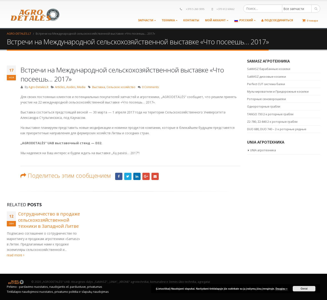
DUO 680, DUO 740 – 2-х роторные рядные (276, 129)
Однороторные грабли (263, 106)
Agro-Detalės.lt (38, 87)
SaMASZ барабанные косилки (268, 69)
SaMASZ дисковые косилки (266, 76)
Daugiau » (281, 288)
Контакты (191, 20)
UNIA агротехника (263, 150)
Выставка (98, 87)
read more (15, 255)
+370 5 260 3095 (195, 9)
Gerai (304, 288)
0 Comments (150, 87)
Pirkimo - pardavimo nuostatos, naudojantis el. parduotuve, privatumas (54, 287)
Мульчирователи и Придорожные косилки (278, 91)
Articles (60, 87)
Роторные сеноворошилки (266, 99)
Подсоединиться (277, 20)
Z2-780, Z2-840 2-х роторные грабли (272, 122)
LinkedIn (137, 176)
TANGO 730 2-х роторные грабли (270, 114)
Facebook (118, 176)
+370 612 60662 (225, 9)
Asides (71, 87)
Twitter (127, 176)
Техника (168, 20)
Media (81, 87)
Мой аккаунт (215, 20)
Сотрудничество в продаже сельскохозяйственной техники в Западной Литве (49, 220)
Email (155, 176)
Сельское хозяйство (121, 87)
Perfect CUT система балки (266, 84)
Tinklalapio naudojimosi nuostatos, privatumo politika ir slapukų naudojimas (58, 292)
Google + (146, 176)
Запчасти (145, 20)
